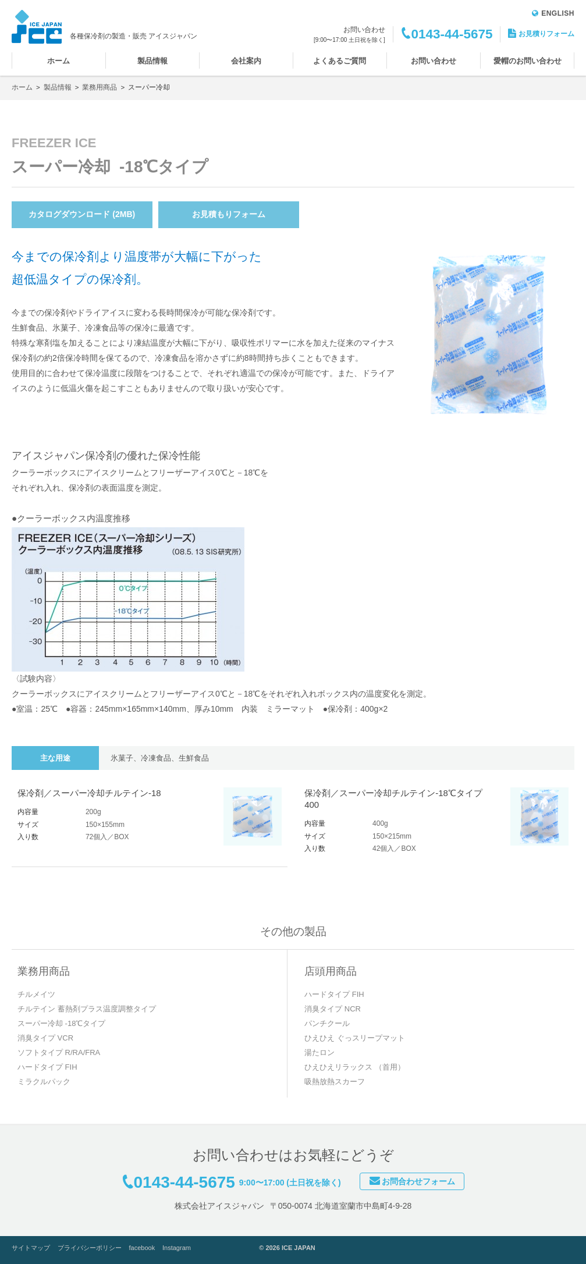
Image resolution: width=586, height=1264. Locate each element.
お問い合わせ (433, 60)
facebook (142, 1247)
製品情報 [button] (152, 60)
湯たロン (319, 1052)
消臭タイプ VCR (45, 1038)
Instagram (176, 1247)
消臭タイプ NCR (332, 1008)
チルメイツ (36, 994)
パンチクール (327, 1023)
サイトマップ (31, 1247)
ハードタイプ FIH (47, 1067)
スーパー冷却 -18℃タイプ (61, 1023)
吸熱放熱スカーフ (334, 1081)
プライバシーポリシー (90, 1247)
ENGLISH (553, 13)
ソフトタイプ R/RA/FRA (58, 1052)
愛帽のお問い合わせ (527, 60)
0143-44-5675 (451, 34)
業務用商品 (99, 87)
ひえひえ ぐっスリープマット (354, 1038)
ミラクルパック (43, 1081)
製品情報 (58, 87)
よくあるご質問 (339, 60)
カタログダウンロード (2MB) (82, 214)
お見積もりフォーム (228, 214)
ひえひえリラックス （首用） (354, 1067)
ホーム (58, 60)
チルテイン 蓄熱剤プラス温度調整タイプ (86, 1008)
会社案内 (246, 60)
